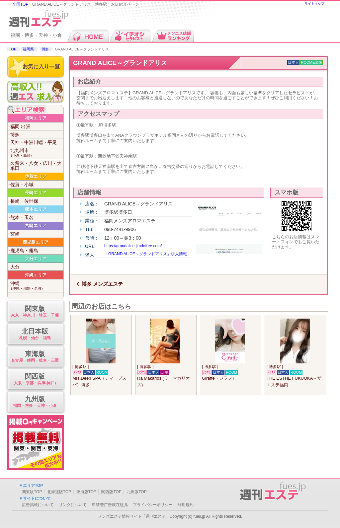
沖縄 (36, 286)
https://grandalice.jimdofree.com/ (133, 246)
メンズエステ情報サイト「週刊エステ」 (134, 516)
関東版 (35, 312)
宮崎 (15, 234)
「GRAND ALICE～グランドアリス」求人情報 (145, 254)
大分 (15, 266)
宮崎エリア (35, 225)
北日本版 (35, 334)
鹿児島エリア (35, 242)
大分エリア (35, 258)
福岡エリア (35, 117)
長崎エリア (35, 192)
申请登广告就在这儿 (110, 504)
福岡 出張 (20, 126)
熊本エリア (35, 209)
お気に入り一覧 (41, 66)
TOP (12, 49)
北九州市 (36, 153)
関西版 (35, 379)
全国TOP (20, 4)
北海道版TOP (59, 492)
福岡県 (28, 49)
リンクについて (73, 504)
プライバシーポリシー (153, 504)
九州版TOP (136, 492)
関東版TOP (32, 492)
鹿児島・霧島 (24, 250)
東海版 (35, 357)
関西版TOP (111, 492)
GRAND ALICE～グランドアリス (120, 62)
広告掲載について (38, 504)
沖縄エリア (35, 274)
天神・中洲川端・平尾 (33, 142)
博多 (45, 49)
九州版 (35, 402)
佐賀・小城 (22, 184)
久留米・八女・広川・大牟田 (35, 166)
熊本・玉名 (22, 217)
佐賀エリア (35, 176)
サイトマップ (314, 3)
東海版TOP (86, 492)
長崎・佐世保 (24, 201)
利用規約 (186, 504)
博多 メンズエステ (102, 284)
